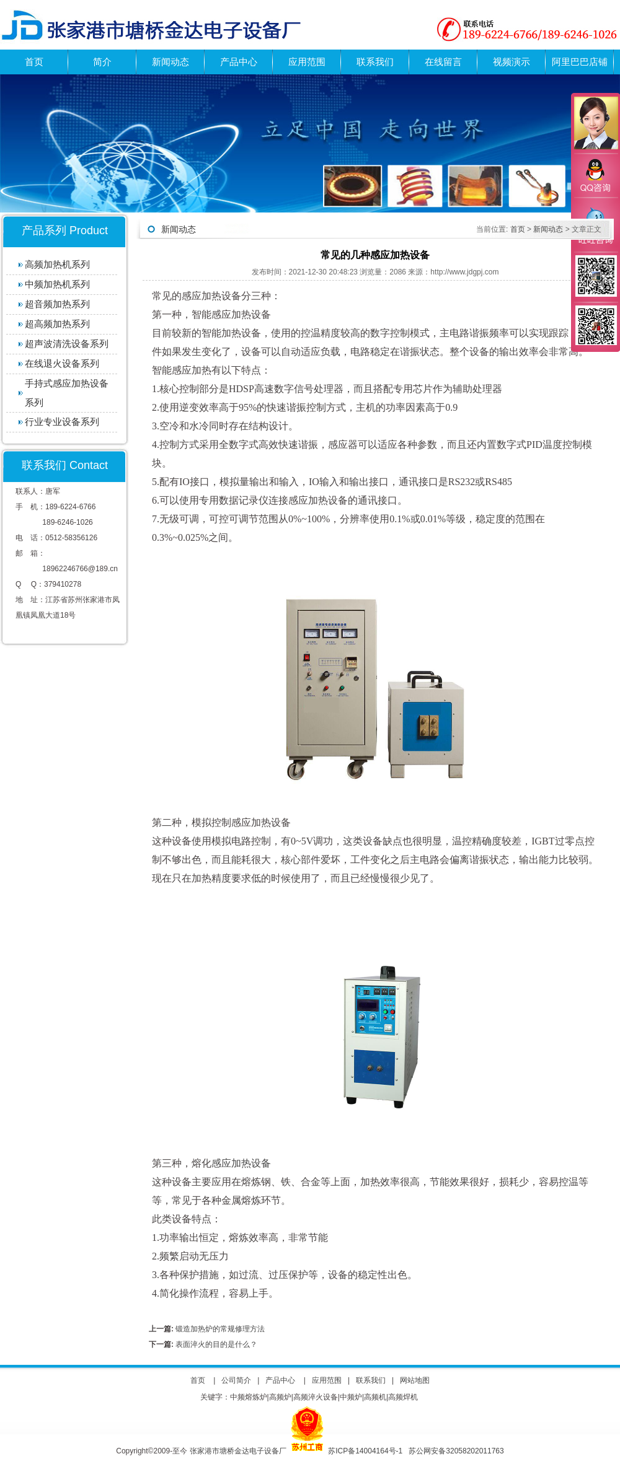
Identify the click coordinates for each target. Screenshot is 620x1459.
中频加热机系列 (57, 284)
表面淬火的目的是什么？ (215, 1344)
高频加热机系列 (57, 264)
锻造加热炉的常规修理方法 (219, 1329)
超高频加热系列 (57, 323)
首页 (34, 61)
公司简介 (236, 1380)
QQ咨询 (595, 175)
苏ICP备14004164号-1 (366, 1451)
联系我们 (375, 61)
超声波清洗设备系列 (66, 343)
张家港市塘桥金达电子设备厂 (238, 1451)
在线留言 (443, 61)
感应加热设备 (241, 1163)
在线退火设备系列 (62, 363)
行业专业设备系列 (62, 421)
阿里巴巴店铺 (580, 61)
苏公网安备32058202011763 (456, 1451)
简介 (102, 61)
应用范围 (307, 61)
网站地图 (415, 1380)
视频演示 (511, 61)
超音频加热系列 (57, 304)
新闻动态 (170, 61)
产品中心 (238, 61)
